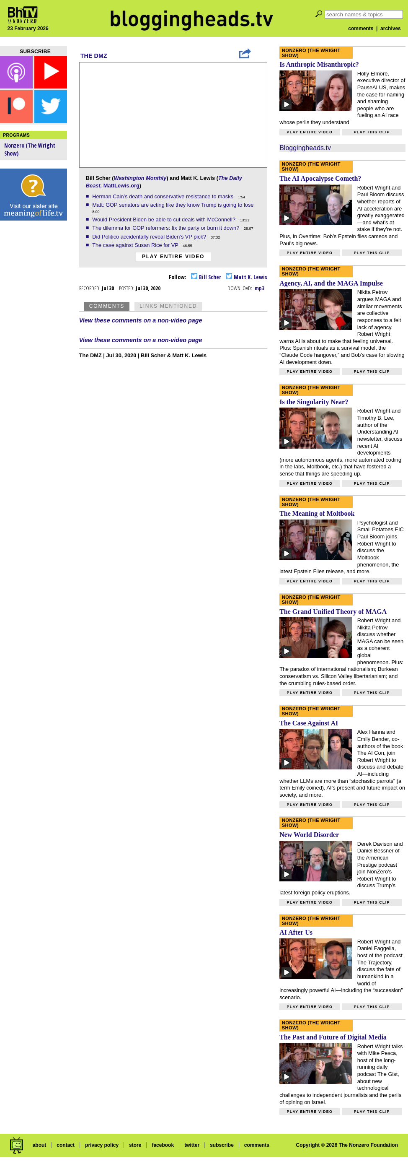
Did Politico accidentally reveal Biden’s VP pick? (150, 237)
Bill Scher (206, 277)
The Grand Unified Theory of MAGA (333, 611)
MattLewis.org (121, 185)
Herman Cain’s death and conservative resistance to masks (163, 196)
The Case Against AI (308, 723)
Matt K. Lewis (246, 277)
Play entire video (173, 257)
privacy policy (102, 1145)
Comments (106, 306)
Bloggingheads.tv (305, 147)
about (39, 1145)
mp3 (259, 288)
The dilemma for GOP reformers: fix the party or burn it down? (166, 228)
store (135, 1145)
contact (66, 1145)
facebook (163, 1145)
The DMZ (93, 55)
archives (390, 28)
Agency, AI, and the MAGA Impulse (331, 283)
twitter (191, 1145)
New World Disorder (309, 834)
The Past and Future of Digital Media (333, 1037)
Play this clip (372, 132)
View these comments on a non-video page (140, 320)
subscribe (222, 1145)
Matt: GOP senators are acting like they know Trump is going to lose (173, 205)
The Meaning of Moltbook (316, 513)
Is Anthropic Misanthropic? (319, 64)
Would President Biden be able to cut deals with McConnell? (164, 219)
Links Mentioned (168, 306)
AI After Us (295, 932)
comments (360, 28)
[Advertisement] (33, 356)
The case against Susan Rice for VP (136, 245)
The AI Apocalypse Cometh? (320, 178)
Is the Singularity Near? (313, 401)
